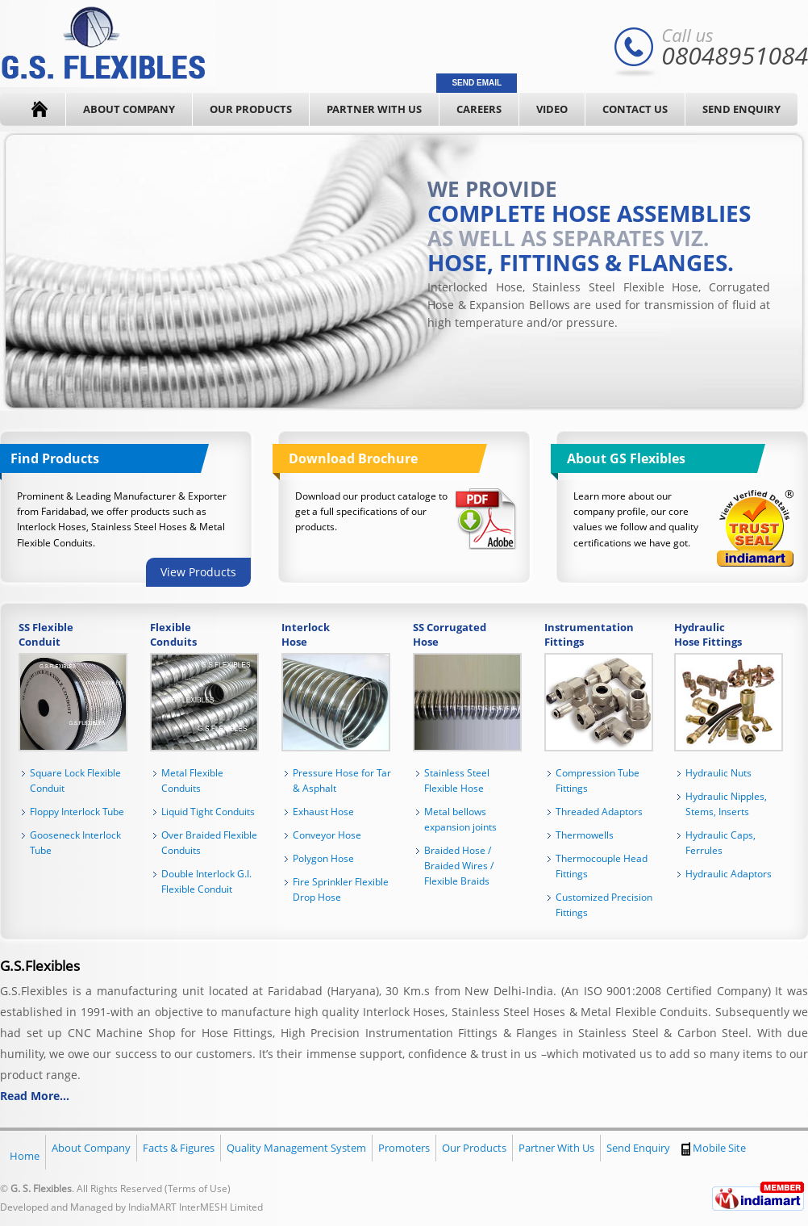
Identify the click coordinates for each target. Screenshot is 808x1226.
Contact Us (635, 109)
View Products (198, 572)
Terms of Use (197, 1188)
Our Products (251, 109)
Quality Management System (296, 1147)
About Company (129, 109)
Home (25, 1156)
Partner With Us (374, 109)
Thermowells (585, 835)
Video (552, 109)
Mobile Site (713, 1148)
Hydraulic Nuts (718, 773)
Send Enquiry (741, 109)
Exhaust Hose (323, 811)
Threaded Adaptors (599, 811)
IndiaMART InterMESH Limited (195, 1207)
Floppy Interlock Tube (77, 811)
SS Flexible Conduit (46, 634)
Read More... (34, 1095)
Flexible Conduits (173, 634)
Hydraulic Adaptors (728, 874)
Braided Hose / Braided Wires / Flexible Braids (459, 865)
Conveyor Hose (327, 835)
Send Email (477, 82)
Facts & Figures (178, 1147)
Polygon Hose (323, 858)
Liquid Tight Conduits (208, 811)
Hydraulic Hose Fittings (708, 634)
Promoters (404, 1147)
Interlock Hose (305, 634)
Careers (479, 109)
